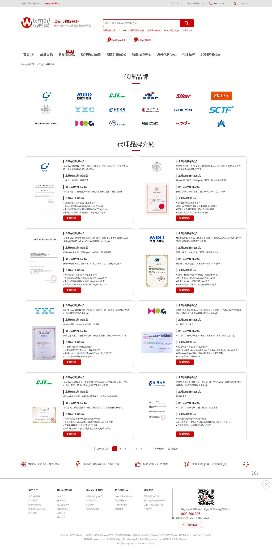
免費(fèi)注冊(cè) (52, 3)
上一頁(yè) (102, 448)
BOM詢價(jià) (210, 54)
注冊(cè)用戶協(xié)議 (153, 504)
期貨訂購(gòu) (116, 54)
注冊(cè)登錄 (34, 496)
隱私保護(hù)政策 (152, 496)
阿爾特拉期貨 (109, 30)
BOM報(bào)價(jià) (123, 496)
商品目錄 (61, 517)
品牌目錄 (46, 54)
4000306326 (242, 3)
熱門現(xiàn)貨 (91, 54)
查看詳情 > (72, 218)
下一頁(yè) (159, 448)
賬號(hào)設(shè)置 (36, 509)
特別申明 (148, 509)
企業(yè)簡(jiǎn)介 (94, 496)
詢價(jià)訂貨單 (142, 39)
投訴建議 (207, 535)
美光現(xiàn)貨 (154, 30)
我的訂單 (174, 3)
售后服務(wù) (63, 504)
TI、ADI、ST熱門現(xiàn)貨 (131, 30)
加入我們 (90, 504)
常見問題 (32, 513)
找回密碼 (32, 500)
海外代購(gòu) (167, 54)
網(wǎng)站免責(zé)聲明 (154, 500)
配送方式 (61, 500)
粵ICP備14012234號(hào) (190, 535)
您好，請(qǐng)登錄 (31, 3)
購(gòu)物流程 (34, 504)
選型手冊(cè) (120, 500)
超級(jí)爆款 (66, 54)
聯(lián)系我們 (92, 509)
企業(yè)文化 (92, 500)
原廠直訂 (119, 509)
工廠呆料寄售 (121, 504)
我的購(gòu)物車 (117, 39)
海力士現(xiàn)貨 (171, 30)
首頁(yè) (29, 54)
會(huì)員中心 (194, 3)
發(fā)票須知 (63, 509)
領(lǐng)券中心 (141, 54)
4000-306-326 (218, 3)
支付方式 (61, 496)
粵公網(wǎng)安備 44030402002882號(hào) (136, 543)
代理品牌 (188, 54)
